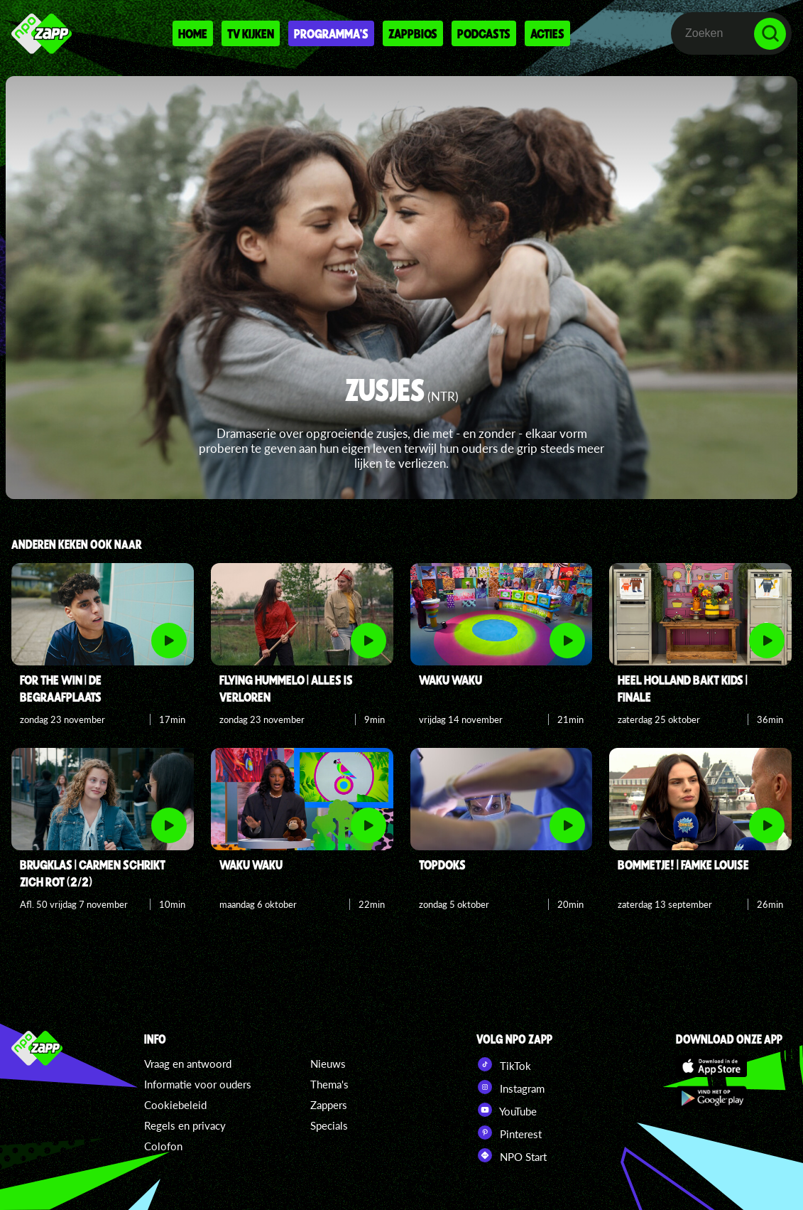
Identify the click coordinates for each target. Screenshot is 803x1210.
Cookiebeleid (175, 1104)
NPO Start (511, 1155)
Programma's (331, 33)
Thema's (329, 1084)
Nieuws (328, 1063)
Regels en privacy (185, 1125)
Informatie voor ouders (197, 1084)
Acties (547, 33)
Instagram (510, 1087)
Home (192, 33)
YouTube (506, 1109)
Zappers (328, 1104)
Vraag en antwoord (187, 1063)
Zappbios (412, 33)
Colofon (163, 1146)
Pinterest (509, 1132)
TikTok (503, 1064)
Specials (329, 1125)
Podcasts (483, 33)
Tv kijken (250, 33)
